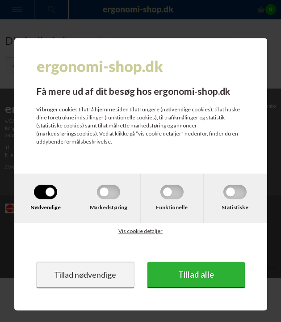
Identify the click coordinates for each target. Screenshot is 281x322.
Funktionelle (172, 207)
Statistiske (235, 207)
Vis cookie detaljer (140, 231)
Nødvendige (45, 207)
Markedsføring (108, 207)
